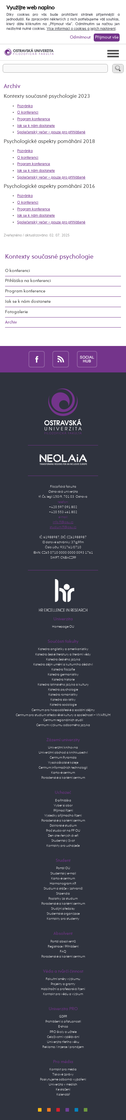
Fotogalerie (16, 312)
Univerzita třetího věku (63, 1042)
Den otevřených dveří (63, 835)
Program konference (33, 119)
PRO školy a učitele (63, 1032)
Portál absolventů (63, 941)
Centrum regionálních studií (63, 720)
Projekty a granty (63, 984)
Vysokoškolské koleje (63, 762)
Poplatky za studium (63, 898)
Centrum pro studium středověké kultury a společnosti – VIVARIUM (63, 715)
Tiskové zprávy (63, 1074)
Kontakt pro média (63, 1069)
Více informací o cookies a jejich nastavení (81, 29)
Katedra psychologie (63, 689)
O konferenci (27, 113)
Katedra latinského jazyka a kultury (63, 684)
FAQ (63, 951)
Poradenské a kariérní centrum (63, 777)
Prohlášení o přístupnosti (63, 1021)
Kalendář (63, 1094)
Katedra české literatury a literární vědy (63, 654)
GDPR (63, 1016)
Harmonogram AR (63, 883)
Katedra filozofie (63, 669)
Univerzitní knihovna (63, 747)
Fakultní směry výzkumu (63, 979)
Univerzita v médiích (63, 1084)
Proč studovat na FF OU (63, 830)
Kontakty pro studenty (63, 918)
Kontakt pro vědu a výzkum (63, 994)
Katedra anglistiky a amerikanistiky (63, 649)
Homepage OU (63, 626)
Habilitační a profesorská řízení (63, 989)
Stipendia (63, 893)
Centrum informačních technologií (63, 767)
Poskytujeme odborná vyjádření (63, 1079)
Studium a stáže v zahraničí (63, 888)
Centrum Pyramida (63, 757)
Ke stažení (63, 1089)
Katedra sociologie (63, 704)
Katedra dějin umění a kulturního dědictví (63, 664)
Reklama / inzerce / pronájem (63, 1047)
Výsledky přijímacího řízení (63, 815)
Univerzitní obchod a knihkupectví (63, 752)
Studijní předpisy (63, 908)
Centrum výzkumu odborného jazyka (63, 725)
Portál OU (63, 868)
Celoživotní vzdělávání (63, 1037)
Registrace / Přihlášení (63, 946)
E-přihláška (63, 800)
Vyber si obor (63, 805)
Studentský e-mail (63, 873)
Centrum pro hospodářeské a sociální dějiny (63, 710)
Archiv (11, 322)
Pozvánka (25, 106)
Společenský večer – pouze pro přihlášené (51, 132)
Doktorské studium (63, 825)
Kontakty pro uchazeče (63, 845)
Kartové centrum (63, 772)
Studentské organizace (63, 913)
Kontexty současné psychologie (49, 257)
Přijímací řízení (63, 810)
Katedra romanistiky (63, 694)
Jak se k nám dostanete (36, 126)
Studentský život (63, 840)
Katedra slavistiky (63, 699)
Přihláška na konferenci (28, 281)
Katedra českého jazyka (63, 659)
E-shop (63, 1026)
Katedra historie (63, 679)
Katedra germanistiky (63, 674)
